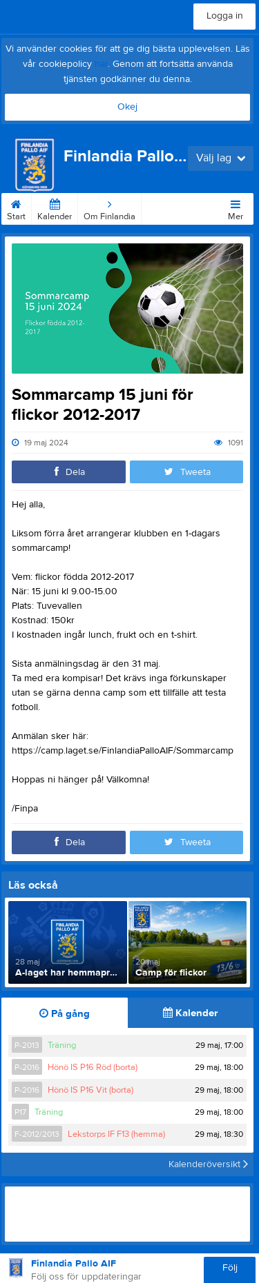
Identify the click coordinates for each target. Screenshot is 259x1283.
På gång (64, 1013)
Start (16, 207)
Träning (62, 1045)
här (101, 64)
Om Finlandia (109, 207)
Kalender (54, 207)
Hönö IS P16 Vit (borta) (90, 1089)
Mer (235, 207)
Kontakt (162, 207)
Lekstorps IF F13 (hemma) (116, 1134)
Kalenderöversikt (208, 1164)
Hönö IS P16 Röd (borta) (92, 1067)
